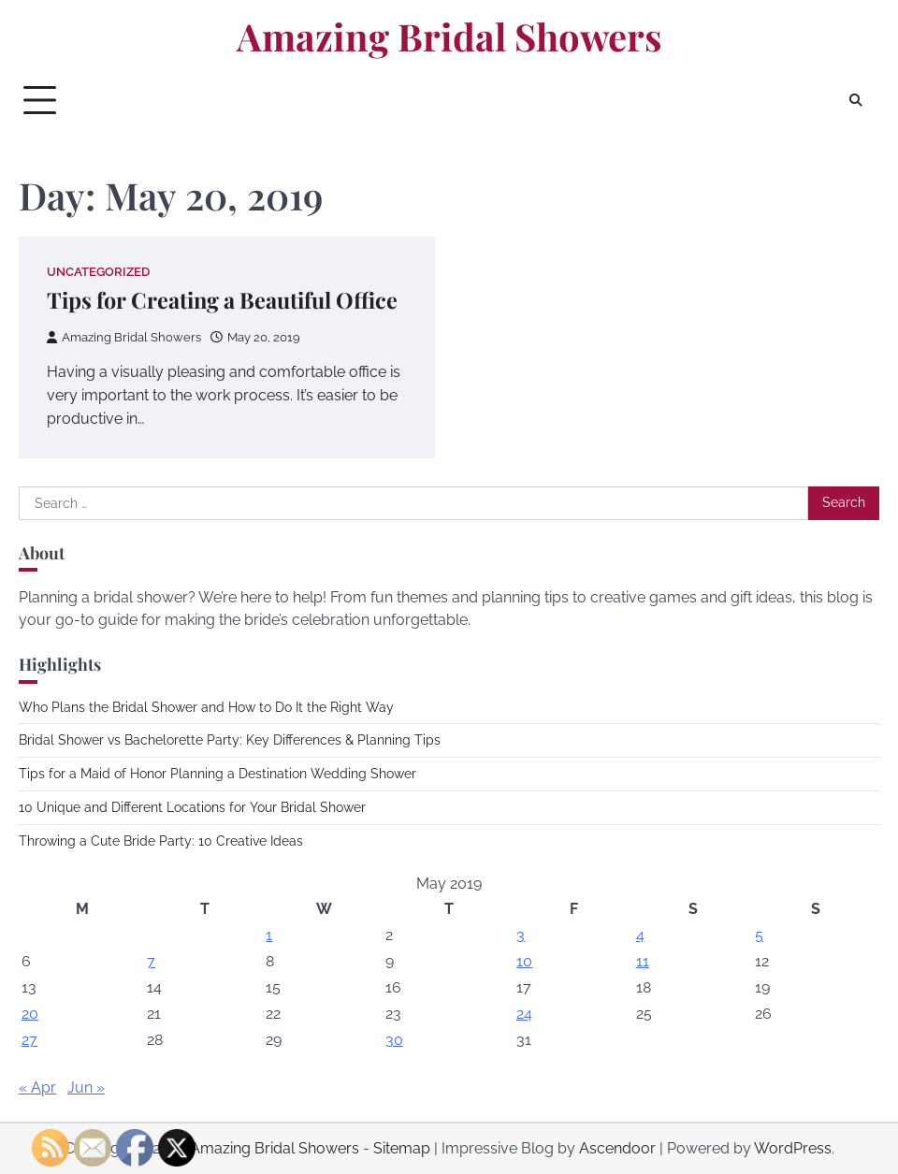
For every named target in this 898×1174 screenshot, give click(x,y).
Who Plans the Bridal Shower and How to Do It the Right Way (206, 707)
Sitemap (401, 1148)
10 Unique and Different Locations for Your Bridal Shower (192, 807)
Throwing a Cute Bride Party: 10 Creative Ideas (161, 840)
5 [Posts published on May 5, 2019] (759, 935)
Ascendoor (617, 1148)
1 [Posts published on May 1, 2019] (269, 935)
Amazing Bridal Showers (449, 36)
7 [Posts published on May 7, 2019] (151, 961)
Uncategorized (98, 272)
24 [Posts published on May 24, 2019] (524, 1013)
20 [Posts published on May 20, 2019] (30, 1013)
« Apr (37, 1087)
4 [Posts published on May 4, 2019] (640, 935)
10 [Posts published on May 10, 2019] (524, 961)
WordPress (793, 1148)
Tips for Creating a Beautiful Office (222, 299)
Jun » (86, 1087)
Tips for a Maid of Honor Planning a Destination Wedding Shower (217, 773)
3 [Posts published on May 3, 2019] (520, 935)
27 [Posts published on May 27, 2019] (29, 1040)
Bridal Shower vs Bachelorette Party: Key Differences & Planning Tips (230, 739)
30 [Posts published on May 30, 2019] (394, 1040)
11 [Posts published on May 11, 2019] (642, 961)
